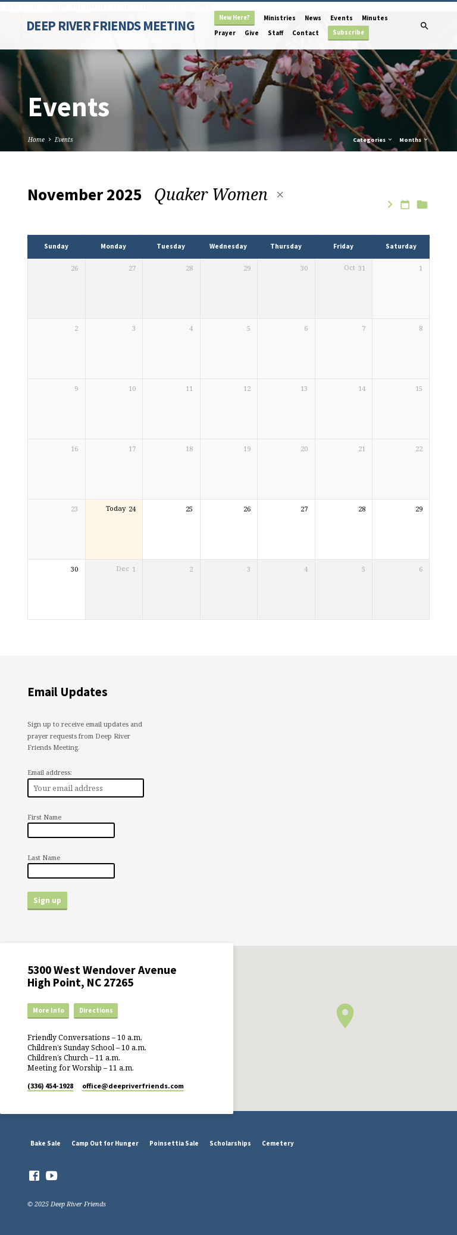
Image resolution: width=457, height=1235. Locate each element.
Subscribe (348, 32)
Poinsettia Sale (174, 1143)
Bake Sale (45, 1143)
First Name (44, 816)
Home (36, 139)
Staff (275, 33)
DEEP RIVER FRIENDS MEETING (110, 25)
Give (252, 33)
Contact (305, 33)
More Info (48, 1010)
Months (414, 140)
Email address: (49, 772)
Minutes (375, 18)
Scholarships (230, 1143)
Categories (373, 140)
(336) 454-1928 (50, 1085)
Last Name (43, 857)
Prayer (225, 33)
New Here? (234, 17)
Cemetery (278, 1143)
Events (341, 18)
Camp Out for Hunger (105, 1143)
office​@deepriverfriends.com (133, 1085)
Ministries (280, 18)
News (313, 18)
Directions (96, 1010)
